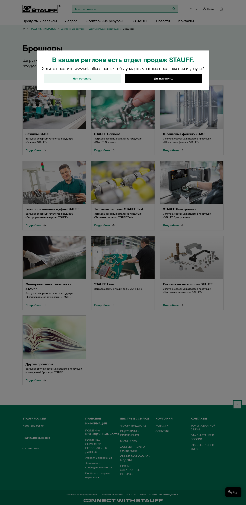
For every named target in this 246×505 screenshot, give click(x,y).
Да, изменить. (163, 78)
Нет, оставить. (82, 78)
